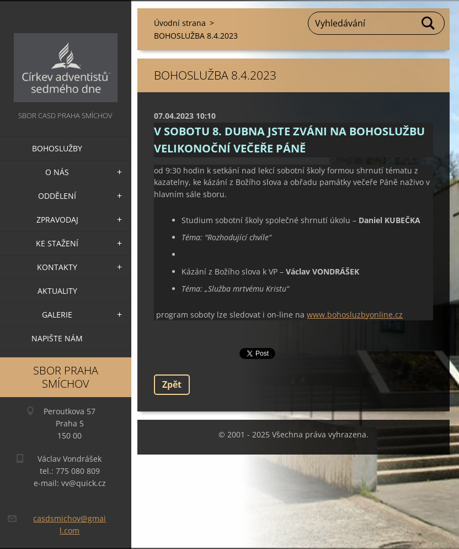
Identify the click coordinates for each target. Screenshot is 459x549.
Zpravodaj (57, 219)
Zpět (172, 384)
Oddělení (57, 196)
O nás (57, 172)
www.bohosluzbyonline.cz (355, 314)
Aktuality (57, 291)
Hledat (428, 23)
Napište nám (57, 338)
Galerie (57, 314)
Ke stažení (57, 243)
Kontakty (57, 267)
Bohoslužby (57, 148)
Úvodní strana (180, 23)
